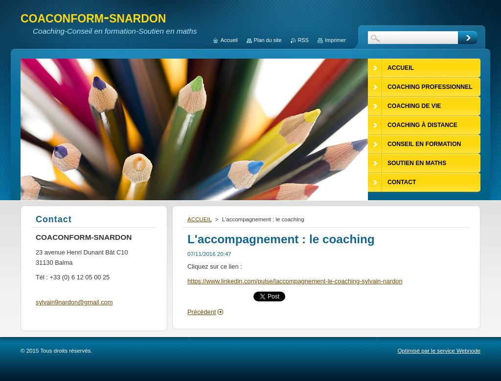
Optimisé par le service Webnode (439, 351)
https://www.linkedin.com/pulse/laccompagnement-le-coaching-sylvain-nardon (295, 281)
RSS (303, 40)
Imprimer (335, 40)
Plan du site (268, 40)
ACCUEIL (199, 219)
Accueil (229, 40)
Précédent (201, 312)
